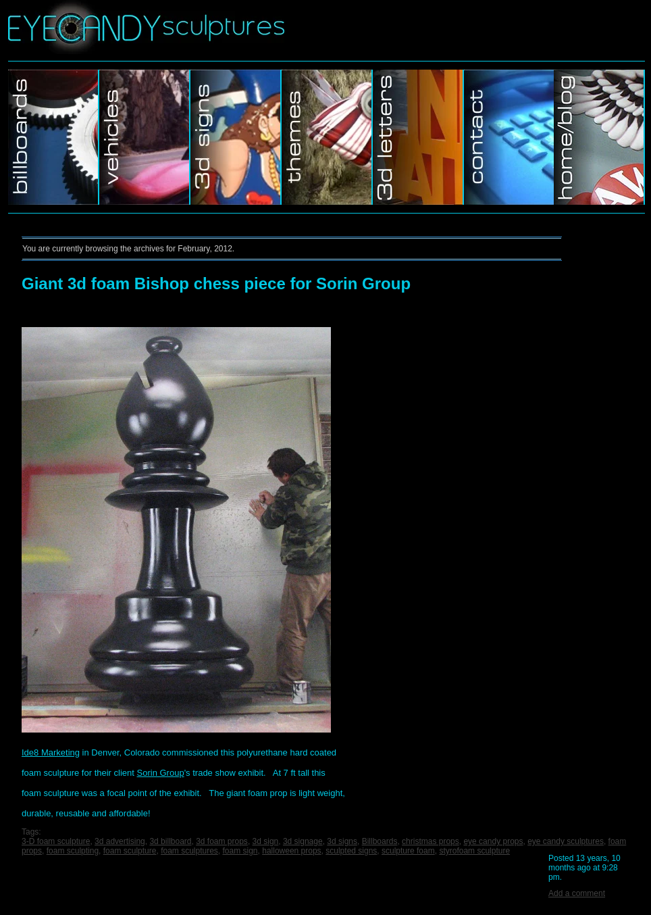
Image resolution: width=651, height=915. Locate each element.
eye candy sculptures (565, 841)
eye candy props (493, 841)
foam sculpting (73, 851)
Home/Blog (599, 137)
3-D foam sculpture (56, 841)
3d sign (266, 841)
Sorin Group (160, 773)
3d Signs (236, 137)
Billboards (53, 137)
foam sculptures (189, 851)
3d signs (342, 841)
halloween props (291, 851)
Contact (509, 137)
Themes (327, 137)
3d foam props (222, 841)
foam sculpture (130, 851)
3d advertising (120, 841)
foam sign (240, 851)
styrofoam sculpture (474, 851)
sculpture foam (408, 851)
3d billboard (170, 841)
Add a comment (576, 893)
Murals (418, 137)
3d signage (303, 841)
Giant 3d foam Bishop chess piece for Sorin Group (216, 283)
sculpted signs (351, 851)
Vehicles (144, 137)
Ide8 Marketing (51, 752)
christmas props (430, 841)
